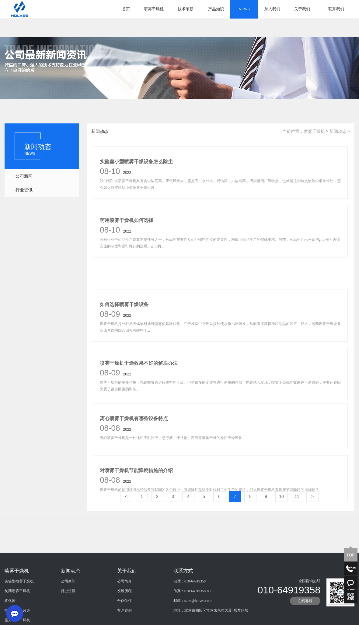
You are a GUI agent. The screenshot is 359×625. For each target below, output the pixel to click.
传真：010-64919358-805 (192, 612)
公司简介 (124, 603)
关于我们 (302, 9)
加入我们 (272, 9)
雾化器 (10, 622)
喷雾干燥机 (154, 9)
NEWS (244, 9)
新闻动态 (338, 131)
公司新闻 (24, 176)
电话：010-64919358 (189, 603)
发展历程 (124, 612)
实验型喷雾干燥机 (19, 603)
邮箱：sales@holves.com (192, 622)
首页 (126, 9)
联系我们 (336, 9)
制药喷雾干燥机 (17, 612)
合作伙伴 (124, 622)
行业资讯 (24, 190)
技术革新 (185, 9)
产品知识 (216, 9)
